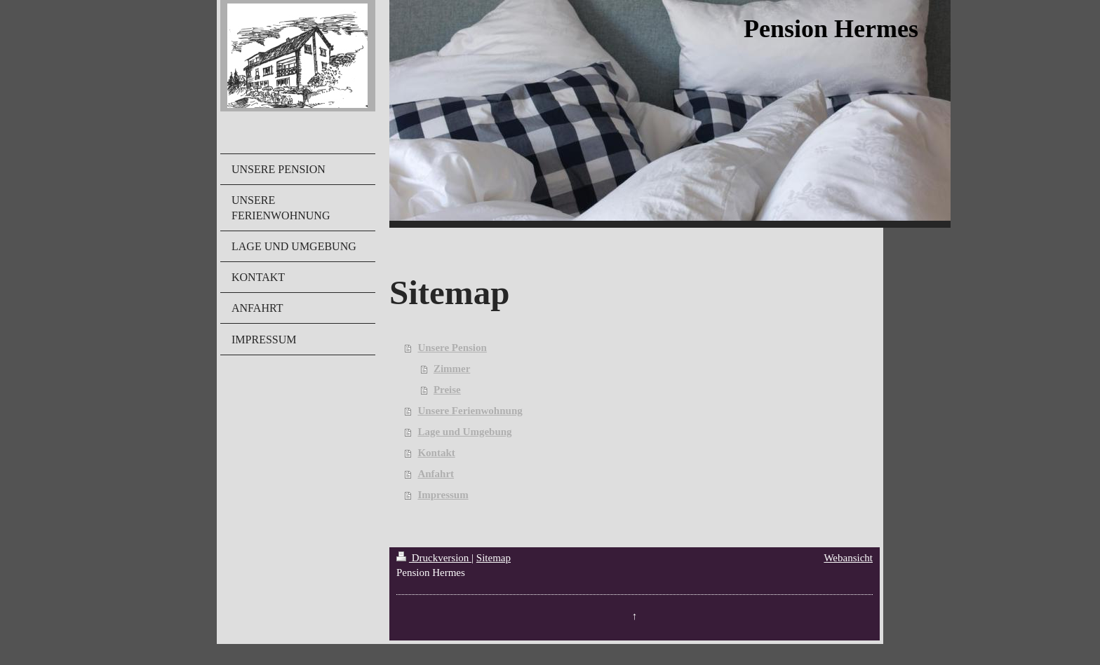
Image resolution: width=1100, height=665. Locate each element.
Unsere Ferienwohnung (469, 410)
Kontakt (436, 452)
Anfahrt (435, 473)
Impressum (442, 494)
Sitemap (493, 557)
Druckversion (433, 557)
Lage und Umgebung (464, 431)
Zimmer (452, 368)
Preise (447, 389)
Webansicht (848, 557)
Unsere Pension (451, 347)
